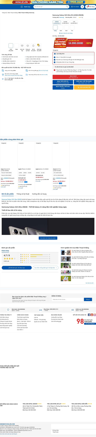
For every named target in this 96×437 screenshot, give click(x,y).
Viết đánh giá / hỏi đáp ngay (17, 267)
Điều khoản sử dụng (22, 319)
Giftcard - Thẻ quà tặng (40, 319)
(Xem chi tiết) (44, 74)
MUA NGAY (73, 77)
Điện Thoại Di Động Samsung (26, 12)
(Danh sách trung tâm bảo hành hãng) (13, 75)
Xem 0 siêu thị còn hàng (65, 33)
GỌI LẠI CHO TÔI (84, 87)
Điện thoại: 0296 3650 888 (78, 410)
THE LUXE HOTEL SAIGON (32, 403)
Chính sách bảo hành (22, 327)
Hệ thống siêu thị (4, 319)
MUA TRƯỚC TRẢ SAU (63, 87)
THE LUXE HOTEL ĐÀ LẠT (56, 403)
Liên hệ (36, 317)
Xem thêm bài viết (90, 283)
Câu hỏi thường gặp (56, 321)
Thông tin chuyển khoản (6, 321)
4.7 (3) (81, 17)
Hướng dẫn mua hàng (56, 317)
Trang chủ (4, 12)
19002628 (6, 178)
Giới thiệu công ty (4, 317)
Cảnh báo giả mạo (4, 327)
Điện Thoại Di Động (13, 12)
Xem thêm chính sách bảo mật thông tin (8, 434)
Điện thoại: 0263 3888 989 (53, 410)
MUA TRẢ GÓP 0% (62, 82)
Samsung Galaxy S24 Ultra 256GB (11, 199)
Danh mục (27, 6)
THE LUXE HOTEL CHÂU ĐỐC (82, 403)
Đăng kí (88, 299)
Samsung (61, 17)
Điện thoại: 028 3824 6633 (29, 410)
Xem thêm (20, 329)
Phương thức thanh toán (57, 319)
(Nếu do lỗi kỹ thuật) (43, 70)
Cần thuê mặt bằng (22, 325)
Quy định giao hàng (22, 323)
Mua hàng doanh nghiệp (6, 325)
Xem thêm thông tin (90, 323)
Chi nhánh (75, 6)
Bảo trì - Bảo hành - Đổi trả (24, 321)
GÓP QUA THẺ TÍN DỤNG (84, 82)
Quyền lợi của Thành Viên (40, 321)
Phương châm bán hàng (6, 323)
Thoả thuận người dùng (23, 317)
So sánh (38, 181)
